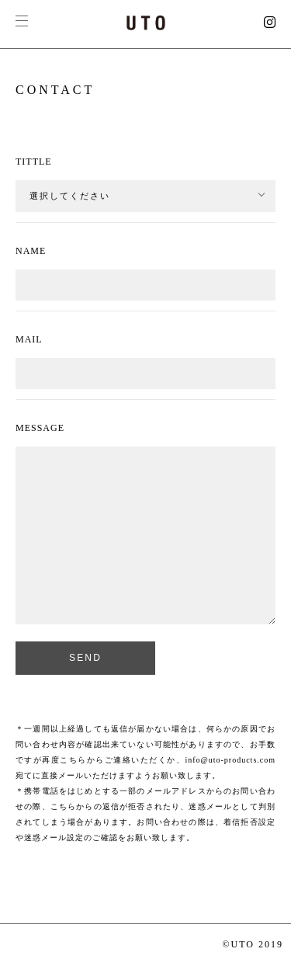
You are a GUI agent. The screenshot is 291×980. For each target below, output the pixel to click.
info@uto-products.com (230, 760)
